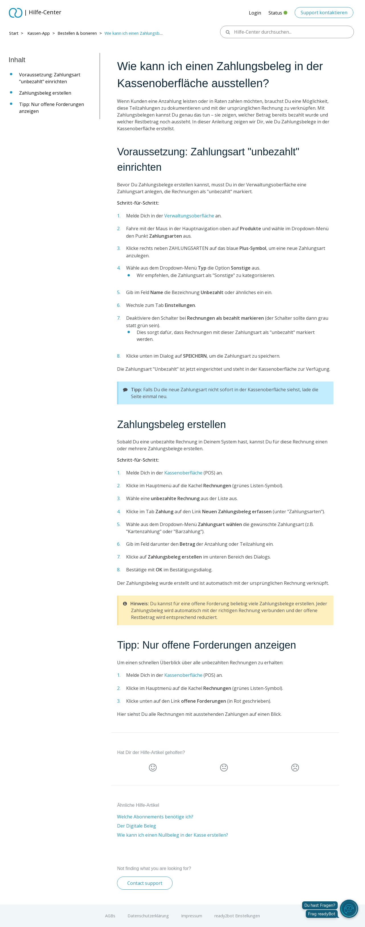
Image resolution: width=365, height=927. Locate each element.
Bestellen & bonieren (77, 33)
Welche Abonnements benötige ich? (155, 817)
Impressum (191, 915)
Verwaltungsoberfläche (189, 216)
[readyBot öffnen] (349, 909)
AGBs (110, 915)
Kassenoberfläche (183, 473)
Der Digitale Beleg (136, 826)
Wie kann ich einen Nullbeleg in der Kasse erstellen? (172, 835)
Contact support (144, 883)
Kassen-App (38, 33)
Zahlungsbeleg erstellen (46, 93)
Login (255, 13)
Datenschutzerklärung (148, 915)
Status (277, 14)
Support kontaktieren (324, 12)
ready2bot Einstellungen (237, 915)
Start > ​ (16, 33)
